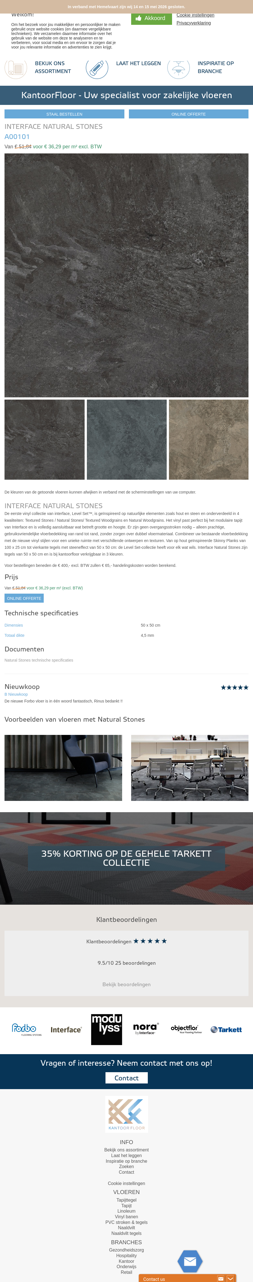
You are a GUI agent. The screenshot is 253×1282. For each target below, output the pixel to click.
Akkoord (155, 18)
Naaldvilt (126, 1227)
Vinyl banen (126, 1216)
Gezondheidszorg (126, 1250)
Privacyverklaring (194, 23)
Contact (127, 1078)
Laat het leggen (138, 64)
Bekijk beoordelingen (126, 985)
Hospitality (126, 1255)
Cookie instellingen (195, 15)
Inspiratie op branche (126, 1161)
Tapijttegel (126, 1200)
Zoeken (126, 1166)
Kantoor (126, 1261)
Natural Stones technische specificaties (39, 660)
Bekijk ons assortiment (126, 1149)
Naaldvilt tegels (126, 1233)
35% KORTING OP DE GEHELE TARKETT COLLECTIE (126, 858)
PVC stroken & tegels (126, 1222)
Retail (126, 1272)
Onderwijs (126, 1266)
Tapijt (126, 1205)
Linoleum (127, 1211)
